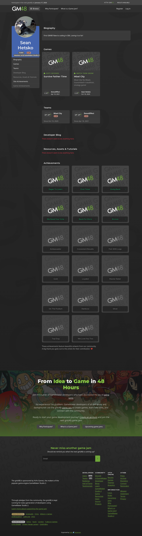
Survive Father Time (55, 76)
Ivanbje (41, 522)
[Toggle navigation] (34, 9)
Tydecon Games (51, 522)
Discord (98, 476)
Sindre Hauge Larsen (30, 524)
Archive (123, 478)
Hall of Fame (87, 483)
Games (16, 64)
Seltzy (28, 522)
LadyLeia (26, 517)
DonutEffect (55, 92)
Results (110, 477)
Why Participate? (51, 8)
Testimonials (87, 486)
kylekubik (29, 514)
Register (119, 8)
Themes (111, 482)
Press (122, 476)
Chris (37, 514)
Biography (17, 59)
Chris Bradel (16, 524)
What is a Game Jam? (69, 8)
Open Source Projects (98, 501)
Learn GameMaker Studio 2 (100, 488)
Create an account (88, 417)
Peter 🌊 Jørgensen (75, 532)
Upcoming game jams (94, 426)
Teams (16, 68)
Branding (124, 481)
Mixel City (79, 76)
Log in (127, 8)
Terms (122, 496)
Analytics (111, 485)
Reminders (124, 486)
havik (34, 522)
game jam (67, 407)
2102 (33, 517)
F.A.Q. (110, 493)
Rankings (86, 481)
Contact (123, 483)
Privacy (123, 499)
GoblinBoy (44, 524)
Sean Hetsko (86, 92)
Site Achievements (20, 81)
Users (84, 476)
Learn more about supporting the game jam (29, 509)
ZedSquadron (17, 517)
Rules (110, 495)
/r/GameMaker (101, 478)
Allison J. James (46, 514)
